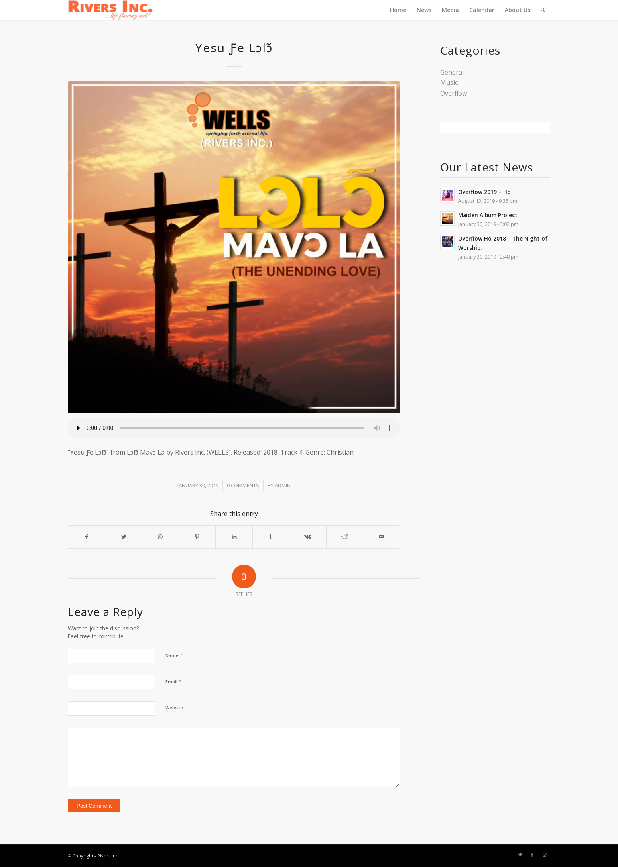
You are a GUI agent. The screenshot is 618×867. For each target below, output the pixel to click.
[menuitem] (398, 10)
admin (283, 485)
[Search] (542, 10)
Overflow (453, 93)
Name (174, 655)
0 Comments (243, 485)
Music (449, 82)
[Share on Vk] (307, 537)
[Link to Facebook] (532, 855)
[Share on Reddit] (345, 537)
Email (173, 681)
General (452, 72)
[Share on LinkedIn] (234, 537)
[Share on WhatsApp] (160, 537)
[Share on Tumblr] (271, 537)
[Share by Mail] (381, 537)
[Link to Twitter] (520, 855)
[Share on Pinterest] (197, 537)
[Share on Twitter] (123, 537)
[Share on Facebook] (86, 537)
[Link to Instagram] (544, 855)
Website (174, 707)
